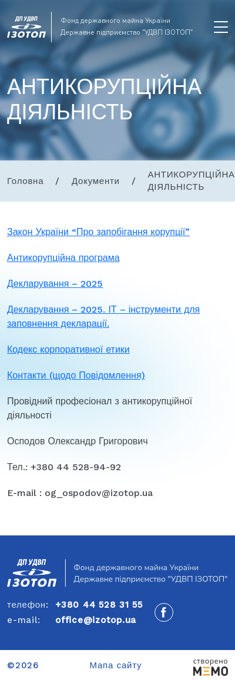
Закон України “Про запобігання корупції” (98, 231)
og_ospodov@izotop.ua (99, 492)
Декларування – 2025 (55, 283)
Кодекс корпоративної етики (68, 349)
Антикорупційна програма (63, 257)
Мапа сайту (116, 665)
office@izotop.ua (95, 620)
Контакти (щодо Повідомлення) (76, 375)
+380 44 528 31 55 (99, 604)
